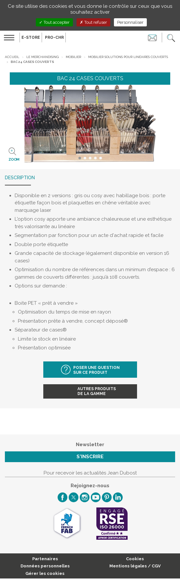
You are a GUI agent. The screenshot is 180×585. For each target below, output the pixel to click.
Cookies (135, 558)
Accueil (12, 57)
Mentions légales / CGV (135, 565)
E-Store (30, 37)
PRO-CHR (54, 37)
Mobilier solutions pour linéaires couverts (128, 57)
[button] (171, 37)
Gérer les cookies (44, 573)
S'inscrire (90, 457)
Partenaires (45, 558)
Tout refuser (93, 22)
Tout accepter (54, 22)
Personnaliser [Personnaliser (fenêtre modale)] (130, 22)
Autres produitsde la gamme (96, 391)
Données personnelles (45, 565)
